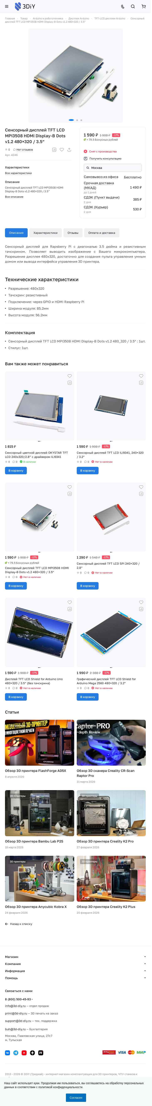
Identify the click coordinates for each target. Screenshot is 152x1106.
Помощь (11, 978)
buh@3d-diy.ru (15, 1029)
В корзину (16, 470)
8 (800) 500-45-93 (18, 999)
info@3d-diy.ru (15, 1006)
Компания (13, 964)
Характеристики (45, 232)
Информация (15, 971)
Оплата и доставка (101, 232)
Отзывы (73, 232)
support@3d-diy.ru (18, 1021)
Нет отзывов (23, 149)
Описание (16, 232)
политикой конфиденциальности (60, 1087)
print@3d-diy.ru (16, 1013)
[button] (71, 120)
